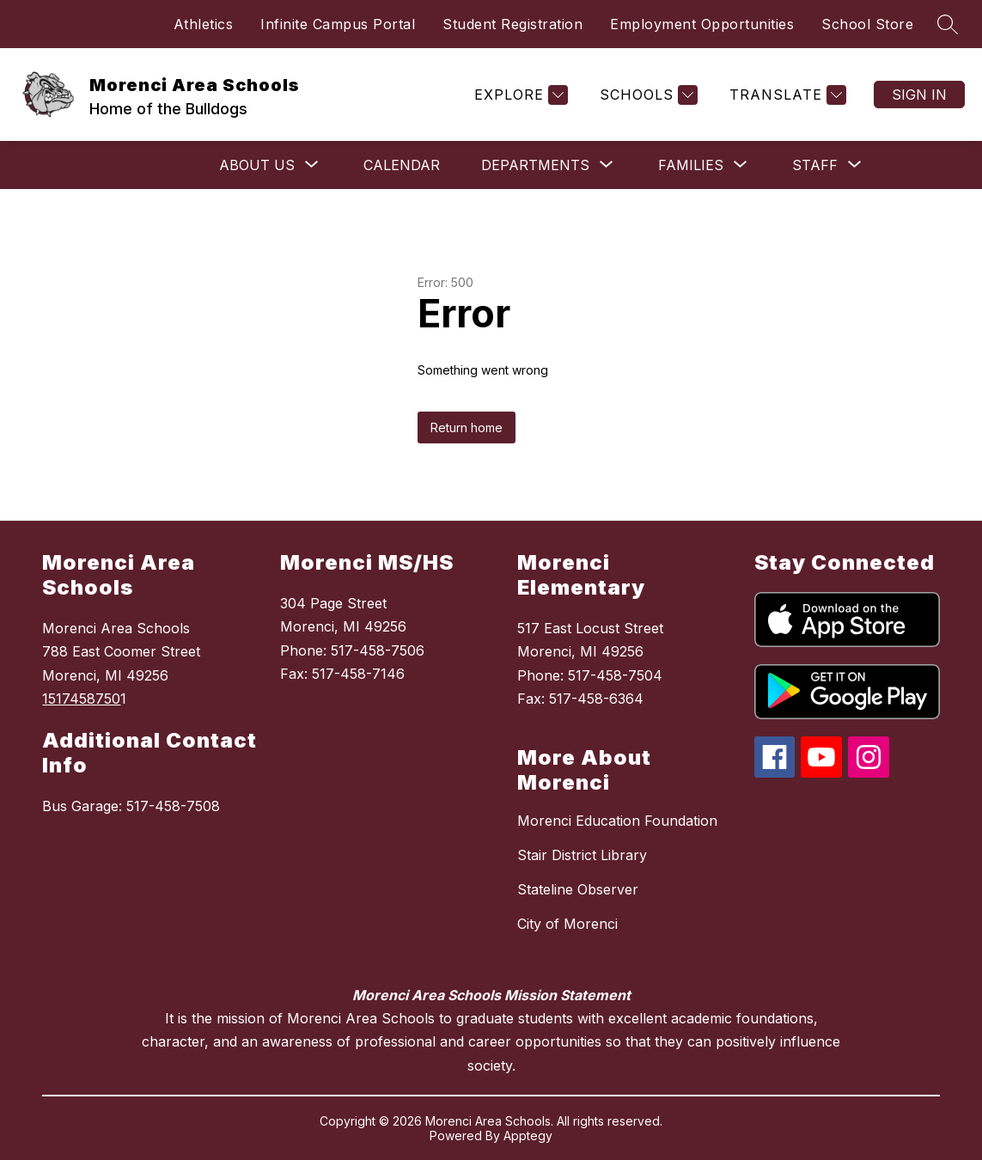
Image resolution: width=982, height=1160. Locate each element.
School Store (867, 24)
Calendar (401, 165)
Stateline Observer (577, 889)
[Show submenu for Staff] (815, 165)
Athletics (204, 24)
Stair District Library (582, 855)
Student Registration (512, 24)
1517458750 (81, 698)
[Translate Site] (785, 95)
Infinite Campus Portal (337, 24)
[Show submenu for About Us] (257, 165)
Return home (466, 427)
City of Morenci (567, 923)
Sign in (919, 94)
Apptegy (527, 1135)
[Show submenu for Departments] (535, 165)
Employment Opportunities (702, 24)
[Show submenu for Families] (690, 165)
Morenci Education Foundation (617, 820)
